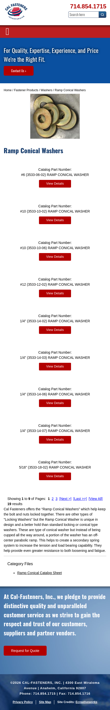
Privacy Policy (23, 702)
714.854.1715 (88, 6)
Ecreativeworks (86, 702)
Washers (46, 90)
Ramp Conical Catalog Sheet (39, 573)
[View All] (96, 499)
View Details (55, 183)
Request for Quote (25, 651)
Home (8, 90)
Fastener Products (26, 90)
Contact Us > (18, 70)
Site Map (45, 702)
